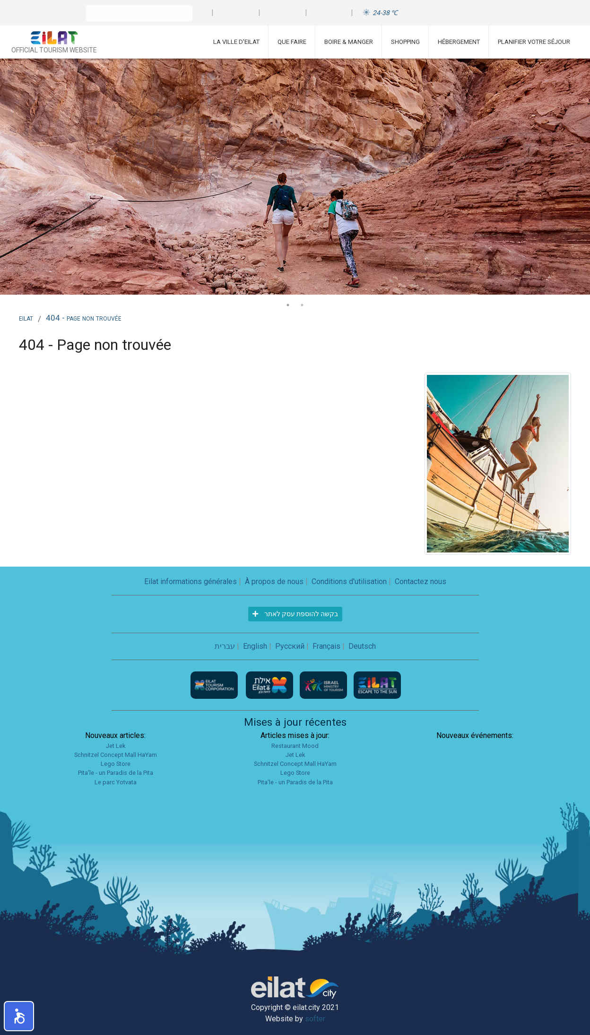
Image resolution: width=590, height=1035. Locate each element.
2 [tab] (302, 305)
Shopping (405, 41)
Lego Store (115, 763)
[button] (19, 1016)
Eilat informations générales (190, 581)
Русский (289, 646)
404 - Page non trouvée (83, 317)
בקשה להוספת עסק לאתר (295, 614)
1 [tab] (288, 305)
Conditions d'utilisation (349, 581)
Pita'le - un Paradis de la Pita (115, 772)
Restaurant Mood (295, 745)
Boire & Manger (348, 41)
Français (326, 646)
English (255, 646)
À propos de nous (274, 581)
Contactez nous (420, 581)
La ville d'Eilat (236, 41)
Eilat (26, 317)
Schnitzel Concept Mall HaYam (115, 754)
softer (315, 1018)
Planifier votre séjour (534, 41)
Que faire (292, 41)
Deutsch (362, 646)
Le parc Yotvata (116, 782)
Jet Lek (115, 745)
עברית (225, 646)
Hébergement (459, 41)
